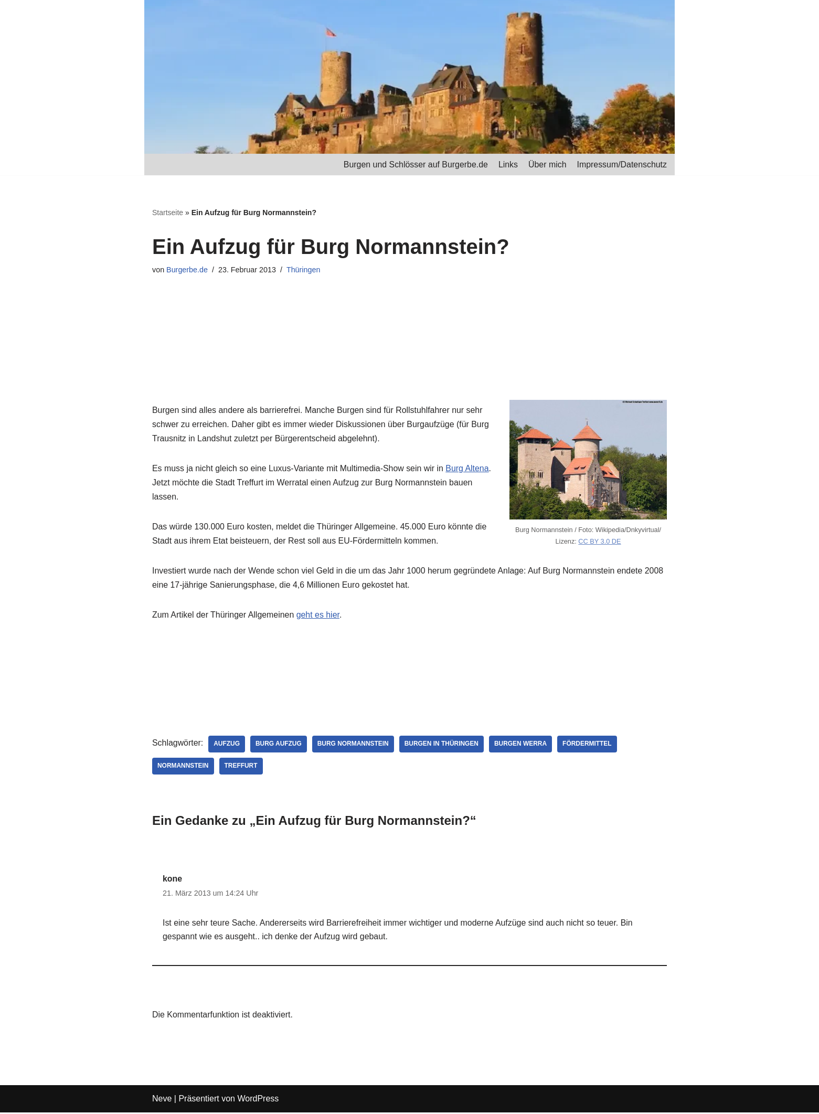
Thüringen (304, 270)
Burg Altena (469, 469)
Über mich (547, 164)
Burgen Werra (522, 745)
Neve (162, 1100)
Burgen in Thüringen (443, 745)
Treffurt (241, 767)
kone (172, 880)
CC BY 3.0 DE (599, 541)
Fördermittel (588, 745)
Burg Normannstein (354, 745)
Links (507, 164)
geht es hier (319, 616)
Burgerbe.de (187, 270)
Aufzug (227, 745)
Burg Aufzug (279, 745)
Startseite (167, 213)
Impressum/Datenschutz (621, 164)
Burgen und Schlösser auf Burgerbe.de (414, 164)
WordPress (258, 1100)
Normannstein (183, 767)
